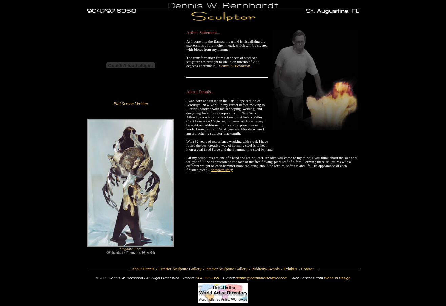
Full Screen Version (130, 103)
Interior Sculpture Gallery (226, 269)
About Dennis (142, 269)
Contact (307, 269)
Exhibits (290, 269)
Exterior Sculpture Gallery (179, 269)
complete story (221, 170)
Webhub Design (337, 278)
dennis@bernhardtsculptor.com (261, 278)
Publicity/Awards (265, 269)
